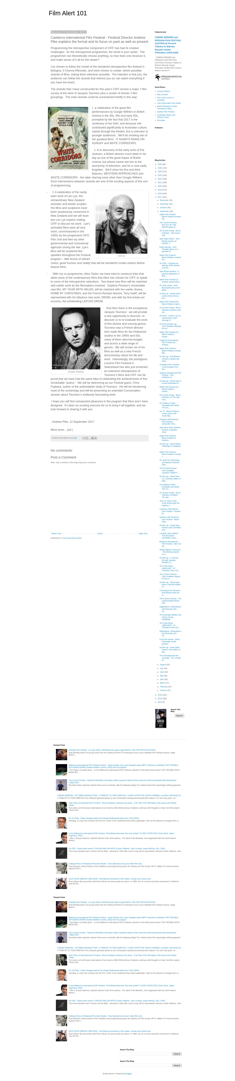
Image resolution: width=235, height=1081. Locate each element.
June (162, 672)
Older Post (143, 533)
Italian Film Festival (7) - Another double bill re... (170, 280)
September (165, 211)
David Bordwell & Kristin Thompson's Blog (167, 107)
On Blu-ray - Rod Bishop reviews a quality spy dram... (169, 358)
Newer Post (56, 533)
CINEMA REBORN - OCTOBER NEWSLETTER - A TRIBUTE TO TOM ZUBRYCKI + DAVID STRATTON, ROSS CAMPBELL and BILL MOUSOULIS (119, 795)
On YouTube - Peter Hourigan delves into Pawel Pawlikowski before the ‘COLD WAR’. (104, 818)
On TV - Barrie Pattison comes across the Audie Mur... (169, 413)
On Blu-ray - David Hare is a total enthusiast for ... (170, 382)
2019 (160, 190)
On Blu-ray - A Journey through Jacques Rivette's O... (168, 560)
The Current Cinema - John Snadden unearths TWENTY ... (169, 470)
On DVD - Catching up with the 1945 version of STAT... (169, 265)
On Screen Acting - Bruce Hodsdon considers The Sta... (170, 495)
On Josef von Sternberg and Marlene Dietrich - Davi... (169, 462)
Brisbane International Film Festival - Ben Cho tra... (170, 544)
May (162, 676)
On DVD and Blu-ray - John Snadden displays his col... (170, 326)
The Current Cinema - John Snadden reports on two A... (169, 576)
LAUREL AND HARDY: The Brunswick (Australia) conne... (168, 535)
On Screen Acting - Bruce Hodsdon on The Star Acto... (170, 397)
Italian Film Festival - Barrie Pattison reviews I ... (170, 454)
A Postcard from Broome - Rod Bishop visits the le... (170, 592)
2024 (160, 171)
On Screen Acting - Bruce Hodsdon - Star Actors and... (170, 233)
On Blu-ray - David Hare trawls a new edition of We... (169, 649)
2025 (160, 168)
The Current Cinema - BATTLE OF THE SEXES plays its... (168, 225)
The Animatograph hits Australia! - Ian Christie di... (170, 658)
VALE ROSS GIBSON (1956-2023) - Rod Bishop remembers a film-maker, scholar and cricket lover (110, 879)
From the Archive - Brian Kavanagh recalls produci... (169, 641)
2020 (160, 186)
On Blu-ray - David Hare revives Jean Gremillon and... (170, 527)
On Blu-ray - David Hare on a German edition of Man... (170, 478)
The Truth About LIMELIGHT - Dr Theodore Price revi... (169, 568)
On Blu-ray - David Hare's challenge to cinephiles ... (170, 446)
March (163, 683)
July (162, 668)
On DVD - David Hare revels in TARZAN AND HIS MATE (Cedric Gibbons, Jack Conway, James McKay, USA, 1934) (117, 848)
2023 (160, 175)
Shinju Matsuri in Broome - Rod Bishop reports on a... (169, 552)
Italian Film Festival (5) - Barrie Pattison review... (169, 334)
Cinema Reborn (163, 91)
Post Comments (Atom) (72, 538)
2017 (160, 197)
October (163, 208)
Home (99, 533)
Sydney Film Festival (166, 112)
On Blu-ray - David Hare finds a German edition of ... (170, 584)
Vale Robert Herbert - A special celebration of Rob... (169, 273)
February (164, 687)
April (162, 679)
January (163, 690)
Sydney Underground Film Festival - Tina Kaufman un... (170, 375)
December (164, 200)
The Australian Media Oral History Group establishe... (170, 617)
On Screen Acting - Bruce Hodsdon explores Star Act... (170, 310)
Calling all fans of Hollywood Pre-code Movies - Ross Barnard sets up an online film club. (105, 864)
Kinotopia (161, 120)
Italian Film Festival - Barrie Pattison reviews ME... (170, 350)
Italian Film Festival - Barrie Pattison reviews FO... (170, 257)
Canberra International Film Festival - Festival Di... (169, 511)
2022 (160, 179)
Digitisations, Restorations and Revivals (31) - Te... (170, 633)
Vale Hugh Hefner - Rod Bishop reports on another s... (169, 241)
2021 (160, 182)
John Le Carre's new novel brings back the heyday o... (169, 503)
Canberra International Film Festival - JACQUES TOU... (168, 421)
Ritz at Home (162, 95)
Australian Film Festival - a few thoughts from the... (169, 367)
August (163, 665)
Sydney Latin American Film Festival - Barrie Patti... (169, 519)
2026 (160, 164)
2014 (160, 702)
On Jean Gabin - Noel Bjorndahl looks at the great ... (169, 287)
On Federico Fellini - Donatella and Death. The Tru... (169, 405)
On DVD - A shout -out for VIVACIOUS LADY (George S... (170, 318)
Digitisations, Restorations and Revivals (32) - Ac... (170, 609)
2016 (160, 695)
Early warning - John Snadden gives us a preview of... (168, 249)
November (164, 204)
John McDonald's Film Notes (169, 103)
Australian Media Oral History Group (166, 116)
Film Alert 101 (68, 13)
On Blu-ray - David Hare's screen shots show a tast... (170, 296)
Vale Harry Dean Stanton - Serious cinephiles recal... (170, 429)
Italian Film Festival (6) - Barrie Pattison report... (170, 303)
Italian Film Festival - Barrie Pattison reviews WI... (170, 216)
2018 (160, 193)
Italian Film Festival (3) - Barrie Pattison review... (169, 389)
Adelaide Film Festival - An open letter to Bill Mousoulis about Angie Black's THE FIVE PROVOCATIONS (112, 750)
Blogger (129, 1074)
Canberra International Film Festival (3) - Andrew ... (168, 342)
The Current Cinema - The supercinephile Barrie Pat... (170, 601)
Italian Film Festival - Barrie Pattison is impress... (168, 438)
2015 (160, 698)
